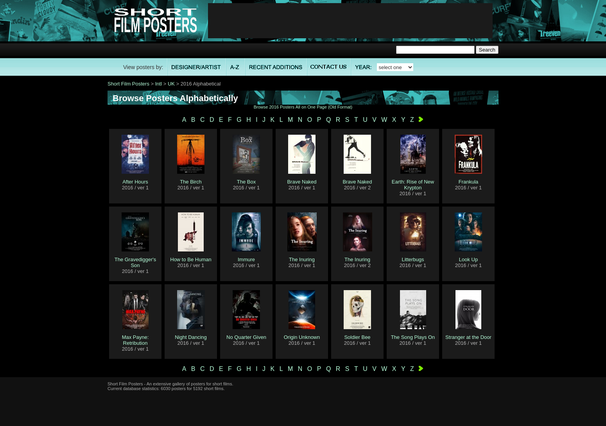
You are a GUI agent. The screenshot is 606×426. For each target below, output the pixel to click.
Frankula (469, 182)
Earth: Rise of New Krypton (413, 185)
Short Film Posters (128, 84)
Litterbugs (413, 259)
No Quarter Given (246, 337)
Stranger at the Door (468, 337)
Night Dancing (191, 337)
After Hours (135, 182)
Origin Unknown (302, 337)
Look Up (468, 259)
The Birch (191, 182)
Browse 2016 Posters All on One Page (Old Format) (303, 107)
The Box (246, 182)
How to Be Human (191, 259)
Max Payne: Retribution (135, 340)
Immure (246, 259)
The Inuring (302, 259)
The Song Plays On (413, 337)
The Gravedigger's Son (135, 262)
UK (171, 84)
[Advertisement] (350, 20)
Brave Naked (301, 182)
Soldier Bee (357, 337)
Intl (158, 84)
